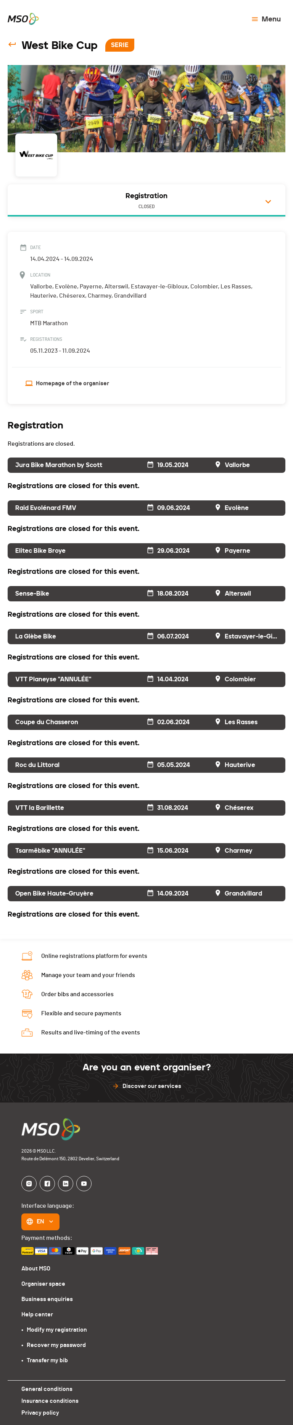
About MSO (36, 1268)
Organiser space (43, 1283)
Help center (36, 1314)
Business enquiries (46, 1299)
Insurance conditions (49, 1400)
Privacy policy (39, 1412)
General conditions (46, 1388)
